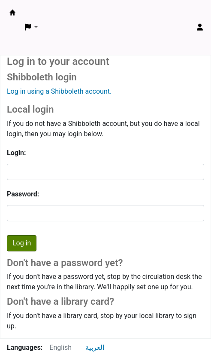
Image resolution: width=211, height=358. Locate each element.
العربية (94, 347)
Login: (16, 153)
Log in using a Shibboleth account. (59, 91)
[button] (31, 27)
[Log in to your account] (200, 27)
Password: (23, 194)
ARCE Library (12, 12)
